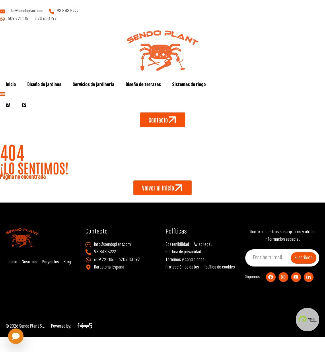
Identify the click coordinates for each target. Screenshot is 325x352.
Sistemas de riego (189, 84)
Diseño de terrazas (143, 84)
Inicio (11, 84)
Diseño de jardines (44, 84)
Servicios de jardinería (93, 84)
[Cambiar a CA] (8, 105)
